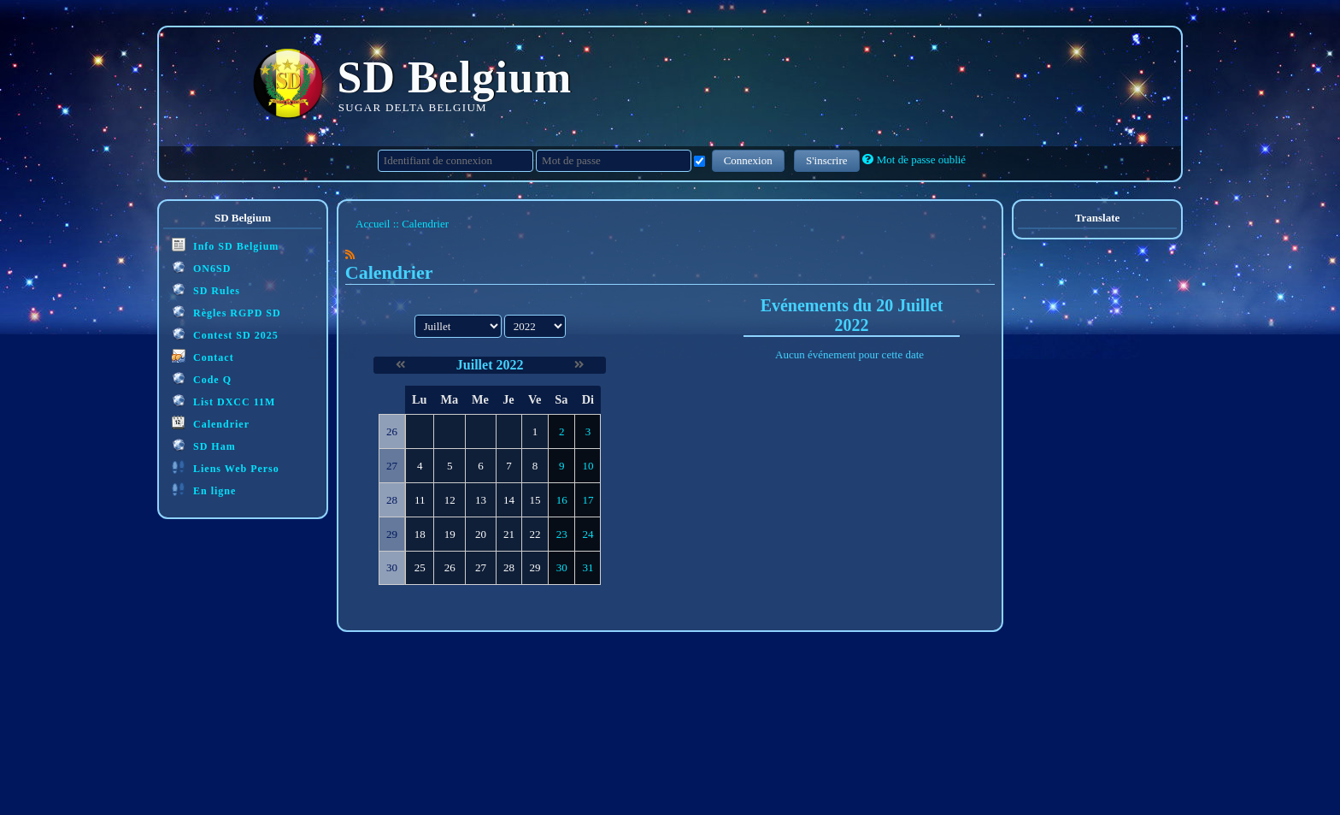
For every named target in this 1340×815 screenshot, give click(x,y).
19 (449, 534)
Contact (203, 356)
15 (535, 499)
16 (561, 499)
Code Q (202, 378)
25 (420, 567)
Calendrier (211, 423)
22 (535, 534)
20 (480, 534)
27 (480, 567)
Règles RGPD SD (226, 311)
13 (480, 499)
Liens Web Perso (225, 467)
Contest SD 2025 (225, 334)
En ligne (204, 489)
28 (508, 567)
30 (561, 567)
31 (587, 567)
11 (420, 499)
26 (449, 567)
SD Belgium (455, 77)
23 (561, 534)
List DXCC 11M (223, 400)
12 (449, 499)
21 (508, 534)
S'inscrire (827, 160)
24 (587, 534)
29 (535, 567)
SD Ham (204, 445)
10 (587, 465)
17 (587, 499)
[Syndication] (350, 254)
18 (420, 534)
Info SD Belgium (225, 245)
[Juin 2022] (400, 364)
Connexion (748, 160)
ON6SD (201, 267)
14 (508, 499)
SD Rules (206, 289)
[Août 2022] (579, 364)
